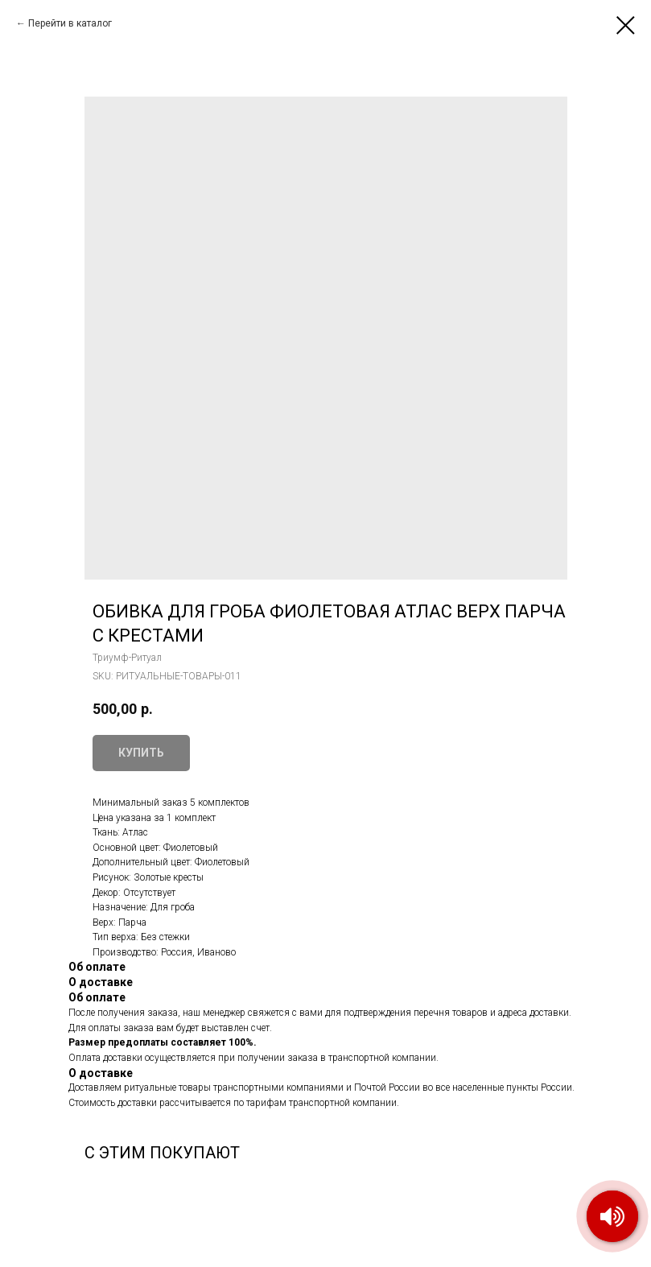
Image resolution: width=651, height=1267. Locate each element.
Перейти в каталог (70, 23)
